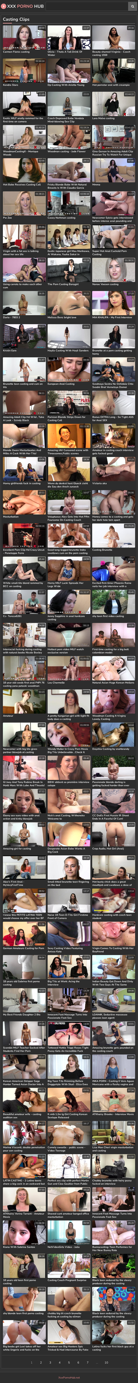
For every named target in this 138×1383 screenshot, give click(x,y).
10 (106, 1363)
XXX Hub (22, 6)
